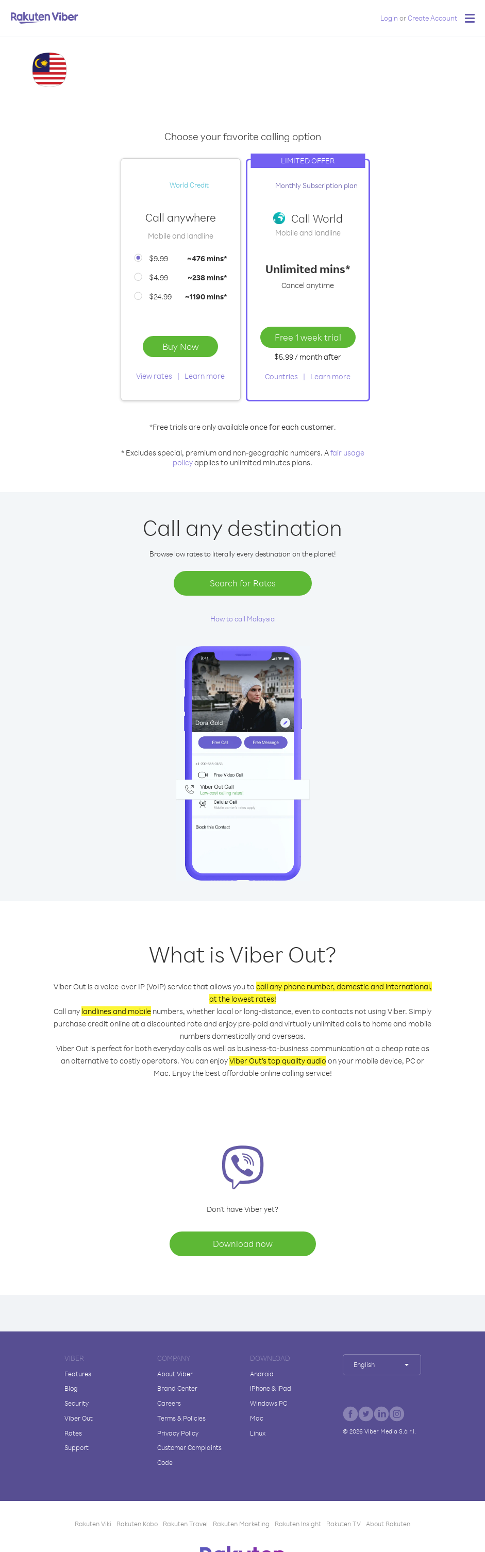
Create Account (432, 17)
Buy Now (180, 346)
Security (76, 1403)
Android (262, 1374)
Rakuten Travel (185, 1524)
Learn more (205, 376)
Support (76, 1447)
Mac (256, 1418)
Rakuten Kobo (137, 1524)
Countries (281, 376)
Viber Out (78, 1418)
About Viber (175, 1374)
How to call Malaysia (242, 618)
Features (77, 1374)
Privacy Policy (177, 1433)
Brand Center (177, 1388)
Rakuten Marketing (241, 1524)
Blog (71, 1388)
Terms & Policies (181, 1418)
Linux (257, 1433)
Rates (73, 1433)
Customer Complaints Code (189, 1454)
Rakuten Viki (93, 1524)
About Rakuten (388, 1524)
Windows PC (268, 1403)
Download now (243, 1243)
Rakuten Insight (298, 1524)
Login (389, 17)
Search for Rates (243, 583)
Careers (169, 1403)
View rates (154, 376)
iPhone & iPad (270, 1388)
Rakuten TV (343, 1524)
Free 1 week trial (308, 337)
